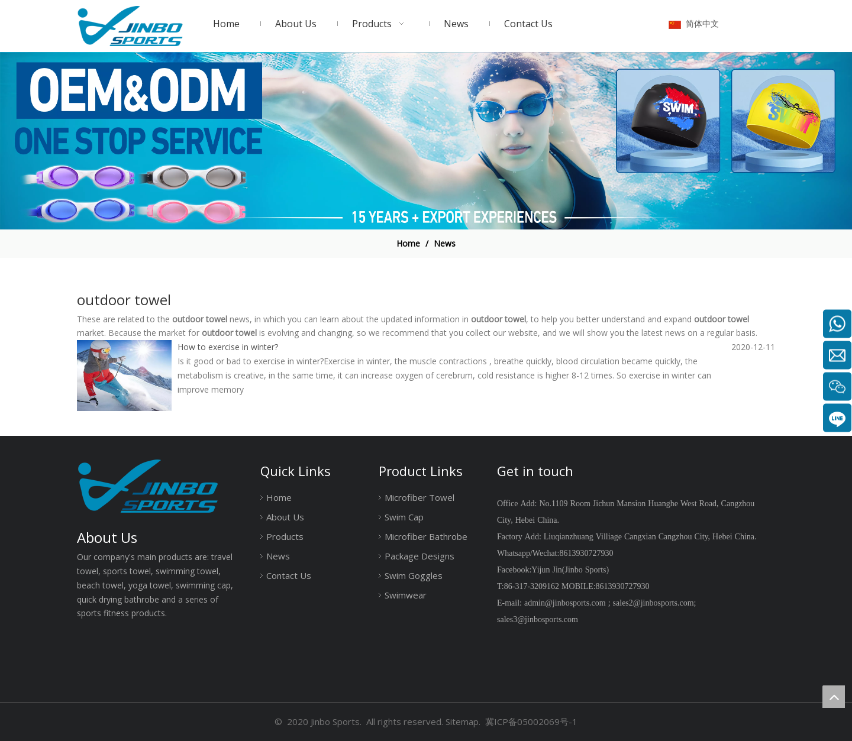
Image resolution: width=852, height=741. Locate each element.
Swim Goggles (414, 575)
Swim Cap (404, 517)
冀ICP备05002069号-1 (531, 721)
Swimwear (406, 595)
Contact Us (288, 575)
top (833, 696)
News (278, 556)
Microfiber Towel (419, 497)
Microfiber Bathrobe (426, 536)
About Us (285, 517)
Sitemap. (463, 721)
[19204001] (426, 140)
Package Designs (419, 556)
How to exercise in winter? (228, 346)
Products (285, 536)
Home (279, 497)
